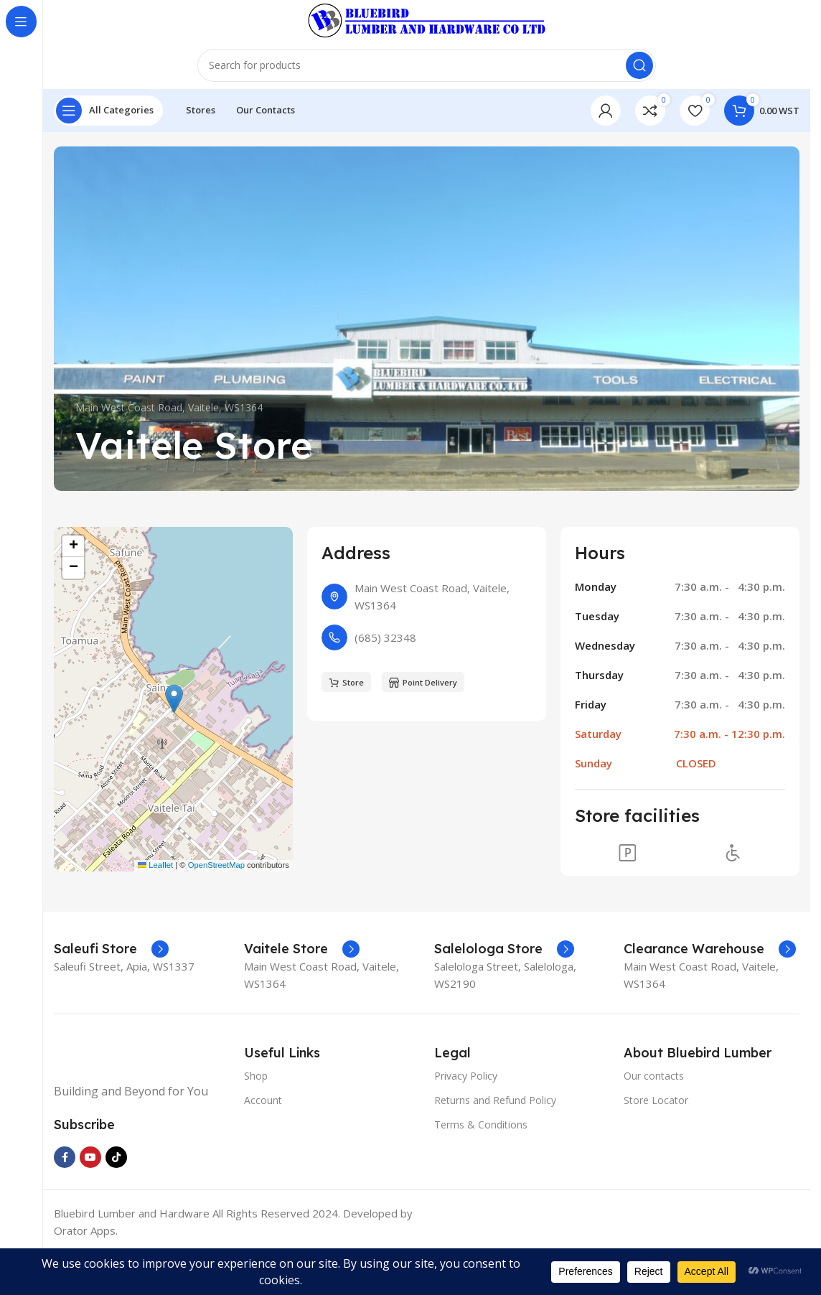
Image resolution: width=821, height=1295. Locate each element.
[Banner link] (426, 359)
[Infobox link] (111, 989)
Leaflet (155, 905)
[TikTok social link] (116, 1198)
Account (263, 1140)
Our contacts (654, 1116)
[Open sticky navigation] (108, 150)
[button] (174, 739)
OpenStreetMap (216, 905)
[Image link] (142, 1095)
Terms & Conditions (480, 1165)
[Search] (426, 100)
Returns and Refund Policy (495, 1140)
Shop (256, 1116)
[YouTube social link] (90, 1198)
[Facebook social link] (64, 1198)
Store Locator (656, 1140)
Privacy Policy (465, 1116)
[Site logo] (426, 34)
